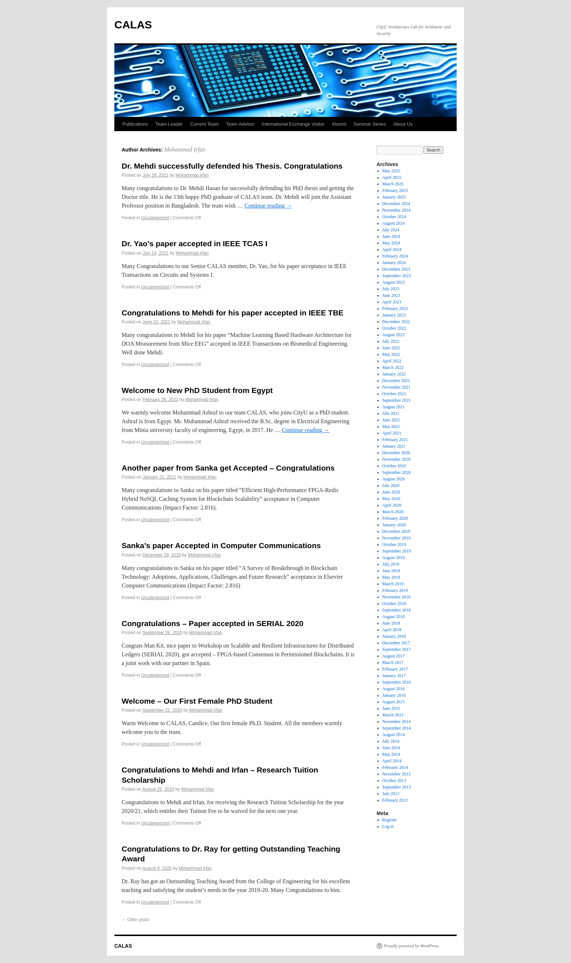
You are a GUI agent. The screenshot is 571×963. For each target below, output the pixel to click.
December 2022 (396, 321)
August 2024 (393, 223)
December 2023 (396, 269)
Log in (388, 826)
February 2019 (395, 590)
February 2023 (395, 308)
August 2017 (393, 656)
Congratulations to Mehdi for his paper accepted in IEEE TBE (232, 312)
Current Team (204, 124)
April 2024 (391, 249)
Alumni (339, 124)
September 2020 (396, 472)
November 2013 (396, 774)
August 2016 (393, 688)
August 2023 (393, 282)
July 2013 (390, 793)
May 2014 (391, 754)
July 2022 (390, 341)
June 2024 (391, 236)
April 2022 (391, 360)
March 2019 (392, 583)
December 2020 (396, 452)
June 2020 (391, 492)
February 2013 (395, 800)
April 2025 (391, 177)
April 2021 (391, 433)
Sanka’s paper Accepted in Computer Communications (221, 545)
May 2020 (391, 498)
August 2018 (393, 616)
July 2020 (390, 485)
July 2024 (390, 229)
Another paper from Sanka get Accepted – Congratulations (228, 468)
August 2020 (393, 479)
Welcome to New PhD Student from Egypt (197, 390)
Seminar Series (370, 124)
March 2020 (392, 511)
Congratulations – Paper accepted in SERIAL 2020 (212, 623)
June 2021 (391, 419)
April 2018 (391, 629)
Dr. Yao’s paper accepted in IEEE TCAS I (194, 243)
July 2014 (390, 741)
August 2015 (393, 701)
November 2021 (396, 387)
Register (389, 819)
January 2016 (394, 695)
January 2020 (394, 524)
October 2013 (394, 780)
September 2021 (396, 400)
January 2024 (394, 262)
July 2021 (390, 413)
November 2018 (396, 597)
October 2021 (394, 393)
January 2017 (394, 675)
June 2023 (391, 295)
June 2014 (391, 747)
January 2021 (394, 446)
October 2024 (394, 216)
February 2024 (395, 256)
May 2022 (391, 354)
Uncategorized (155, 217)
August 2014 (393, 734)
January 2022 (394, 374)
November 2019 (396, 538)
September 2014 (396, 728)
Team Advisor (240, 124)
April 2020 (391, 505)
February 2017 (395, 669)
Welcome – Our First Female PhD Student (197, 701)
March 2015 (392, 715)
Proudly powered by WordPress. (412, 945)
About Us (403, 124)
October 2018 (394, 603)
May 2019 (391, 577)
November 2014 (396, 721)
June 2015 (391, 708)
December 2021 (396, 380)
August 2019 (393, 557)
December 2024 (396, 203)
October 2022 (394, 328)
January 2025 (394, 197)
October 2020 (394, 465)
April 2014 (391, 760)
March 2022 (392, 367)
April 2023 (391, 301)
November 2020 (396, 459)
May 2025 (391, 170)
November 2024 (396, 210)
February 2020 (395, 518)
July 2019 (390, 564)
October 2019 (394, 544)
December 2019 (396, 531)
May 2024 (391, 242)
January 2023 (394, 315)
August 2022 (393, 334)
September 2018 (396, 610)
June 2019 (391, 570)
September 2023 (396, 275)
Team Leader (169, 124)
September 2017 (396, 649)
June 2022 (391, 347)
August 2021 (393, 406)
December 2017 (396, 642)
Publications (135, 124)
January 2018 (394, 636)
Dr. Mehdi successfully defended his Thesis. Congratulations (232, 166)
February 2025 (395, 190)
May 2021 (391, 426)
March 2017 (392, 662)
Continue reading (268, 206)
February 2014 (395, 767)
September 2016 (396, 682)
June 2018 (391, 623)
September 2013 (396, 787)
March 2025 (392, 183)
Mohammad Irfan (184, 149)
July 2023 (390, 288)
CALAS (133, 25)
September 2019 (396, 551)
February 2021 (395, 439)
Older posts (136, 919)
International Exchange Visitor (293, 124)
